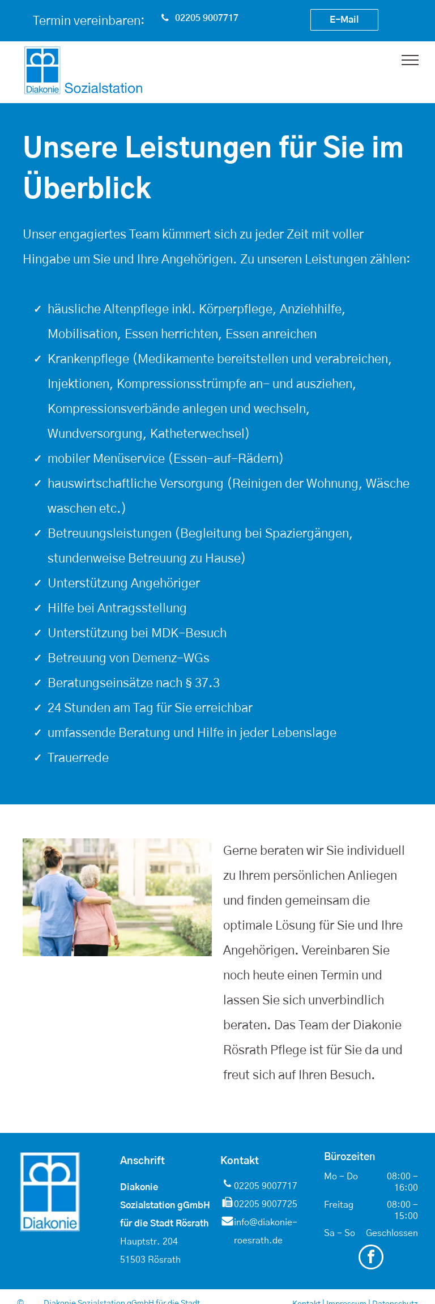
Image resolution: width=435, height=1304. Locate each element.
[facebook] (371, 1258)
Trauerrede (78, 758)
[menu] (410, 60)
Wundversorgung (95, 434)
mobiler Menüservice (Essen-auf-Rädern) (166, 459)
